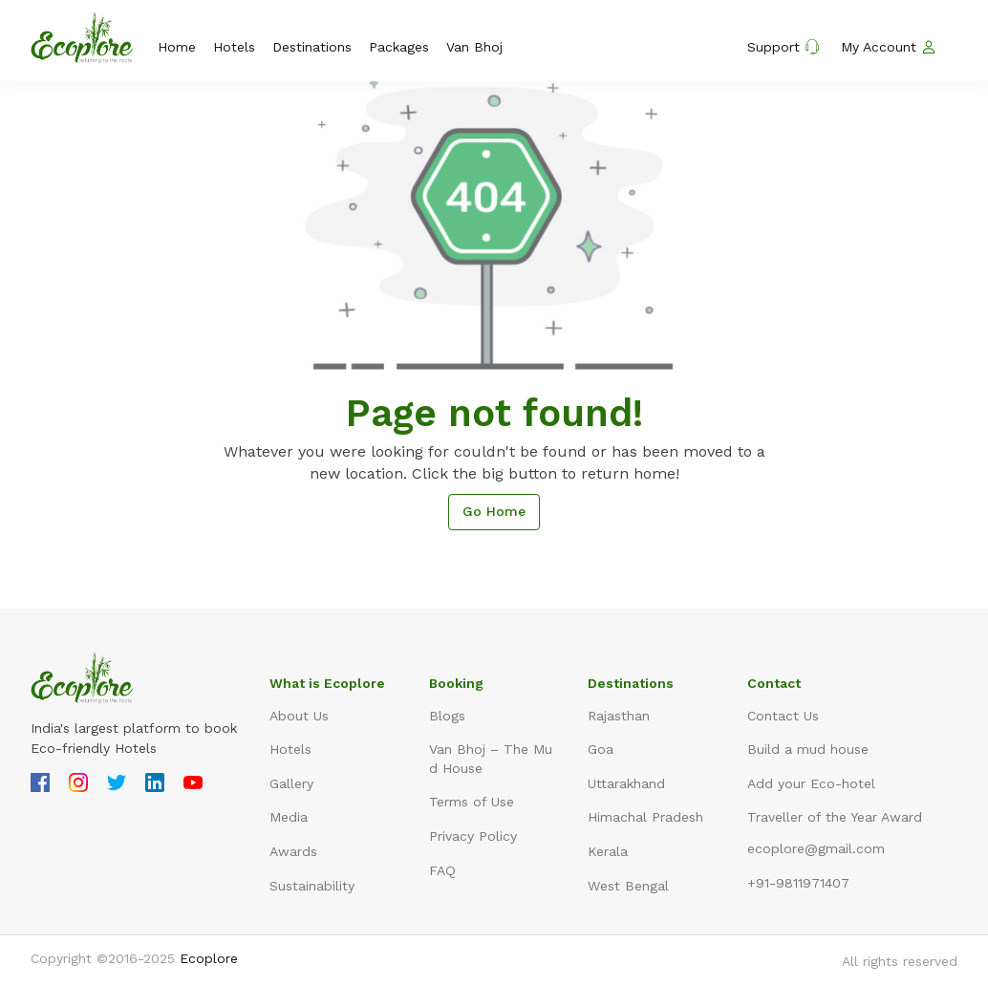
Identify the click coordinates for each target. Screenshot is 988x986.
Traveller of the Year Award (834, 817)
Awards (293, 851)
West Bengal (628, 885)
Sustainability (311, 885)
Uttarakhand (626, 783)
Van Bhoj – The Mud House (490, 758)
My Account (888, 46)
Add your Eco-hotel (811, 783)
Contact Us (783, 715)
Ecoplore (209, 958)
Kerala (608, 851)
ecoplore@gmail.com (816, 848)
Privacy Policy (473, 836)
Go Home (494, 511)
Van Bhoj (474, 46)
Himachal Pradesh (645, 817)
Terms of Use (471, 801)
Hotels (234, 46)
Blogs (447, 715)
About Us (299, 715)
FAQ (442, 870)
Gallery (291, 783)
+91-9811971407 (798, 882)
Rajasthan (619, 715)
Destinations (312, 46)
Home (177, 46)
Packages (399, 46)
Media (288, 817)
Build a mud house (808, 749)
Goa (600, 749)
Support (783, 46)
